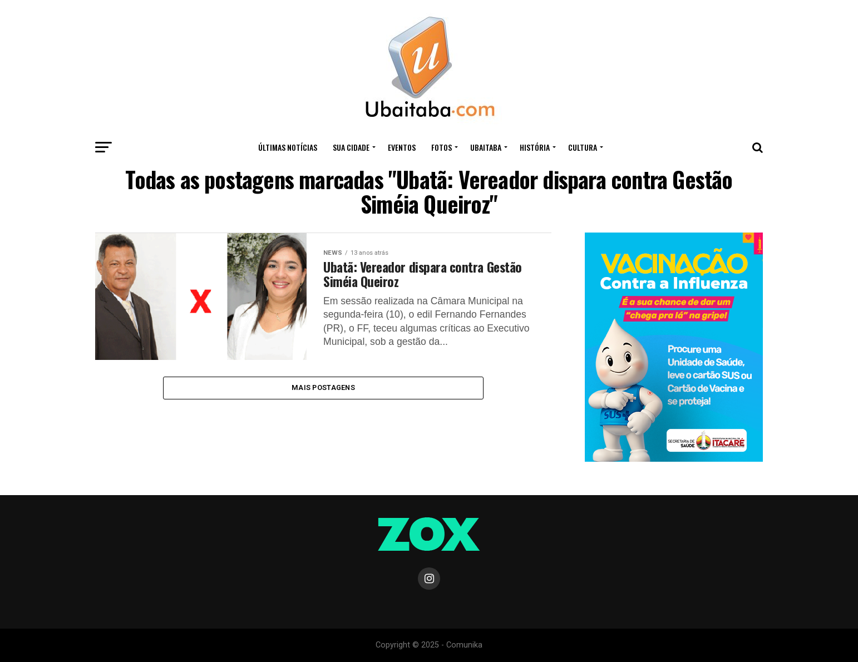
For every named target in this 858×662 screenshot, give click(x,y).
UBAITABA (485, 147)
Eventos (402, 147)
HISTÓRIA (535, 147)
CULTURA (582, 147)
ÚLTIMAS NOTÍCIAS (287, 147)
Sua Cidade (351, 147)
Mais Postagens (323, 388)
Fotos (441, 147)
